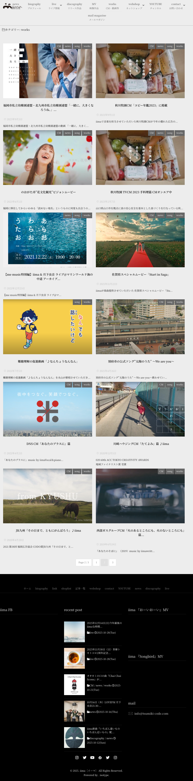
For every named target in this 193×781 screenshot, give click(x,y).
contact (176, 6)
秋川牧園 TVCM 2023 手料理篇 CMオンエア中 (141, 194)
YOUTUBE (155, 6)
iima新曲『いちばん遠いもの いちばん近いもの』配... (103, 736)
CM (61, 46)
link (54, 595)
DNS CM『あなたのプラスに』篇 (49, 449)
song (78, 46)
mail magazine (97, 18)
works (112, 6)
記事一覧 (80, 595)
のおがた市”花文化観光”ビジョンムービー (48, 194)
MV (94, 6)
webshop (134, 6)
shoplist (66, 595)
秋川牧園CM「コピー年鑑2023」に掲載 (141, 106)
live (54, 6)
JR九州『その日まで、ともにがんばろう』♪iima (48, 537)
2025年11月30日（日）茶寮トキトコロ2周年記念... (103, 657)
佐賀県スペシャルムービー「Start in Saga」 (141, 278)
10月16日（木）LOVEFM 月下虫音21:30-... (104, 710)
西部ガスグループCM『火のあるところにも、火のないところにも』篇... (141, 539)
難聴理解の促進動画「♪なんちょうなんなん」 (48, 366)
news (69, 46)
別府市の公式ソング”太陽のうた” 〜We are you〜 (141, 366)
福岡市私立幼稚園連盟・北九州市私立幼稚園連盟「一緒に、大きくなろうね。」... (48, 108)
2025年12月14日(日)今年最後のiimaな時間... (104, 631)
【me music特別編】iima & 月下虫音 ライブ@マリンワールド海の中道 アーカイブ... (48, 280)
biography (34, 6)
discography (74, 6)
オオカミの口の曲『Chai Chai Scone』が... (104, 684)
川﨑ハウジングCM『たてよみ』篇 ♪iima (141, 449)
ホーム (27, 595)
